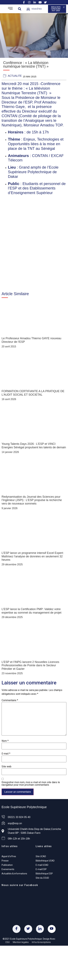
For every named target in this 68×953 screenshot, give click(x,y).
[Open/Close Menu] (10, 8)
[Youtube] (52, 929)
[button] (19, 8)
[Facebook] (16, 929)
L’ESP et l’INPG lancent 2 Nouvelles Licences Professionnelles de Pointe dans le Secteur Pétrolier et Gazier (30, 665)
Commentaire (10, 700)
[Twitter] (28, 929)
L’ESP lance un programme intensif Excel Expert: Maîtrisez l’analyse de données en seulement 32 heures (33, 556)
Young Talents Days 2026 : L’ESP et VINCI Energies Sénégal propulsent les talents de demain (34, 445)
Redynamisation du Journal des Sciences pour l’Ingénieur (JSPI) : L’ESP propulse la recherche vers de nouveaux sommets (32, 500)
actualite (15, 76)
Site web (6, 766)
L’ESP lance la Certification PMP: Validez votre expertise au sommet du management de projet (31, 611)
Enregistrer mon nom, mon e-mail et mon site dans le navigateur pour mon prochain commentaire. (31, 783)
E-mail (6, 753)
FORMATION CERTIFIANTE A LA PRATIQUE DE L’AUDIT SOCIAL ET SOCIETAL (33, 393)
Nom (5, 741)
